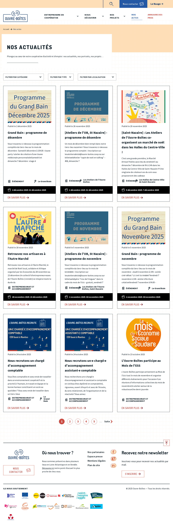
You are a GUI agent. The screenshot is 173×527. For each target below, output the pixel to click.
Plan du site (94, 465)
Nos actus (135, 16)
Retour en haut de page (166, 443)
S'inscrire (131, 473)
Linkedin (114, 465)
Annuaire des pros (155, 16)
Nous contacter (130, 4)
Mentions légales (97, 460)
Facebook (114, 451)
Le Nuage (156, 3)
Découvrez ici (48, 468)
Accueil (6, 29)
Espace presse (95, 456)
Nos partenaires (96, 452)
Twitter (114, 458)
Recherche (111, 4)
